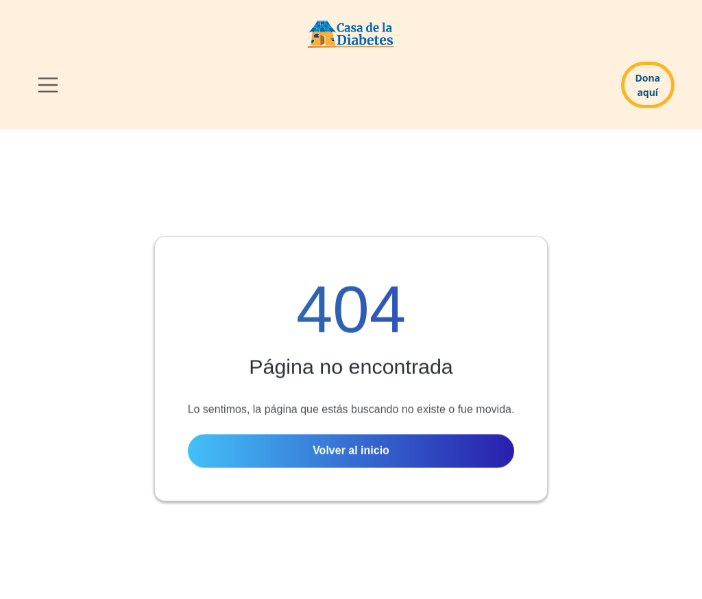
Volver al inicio (351, 452)
